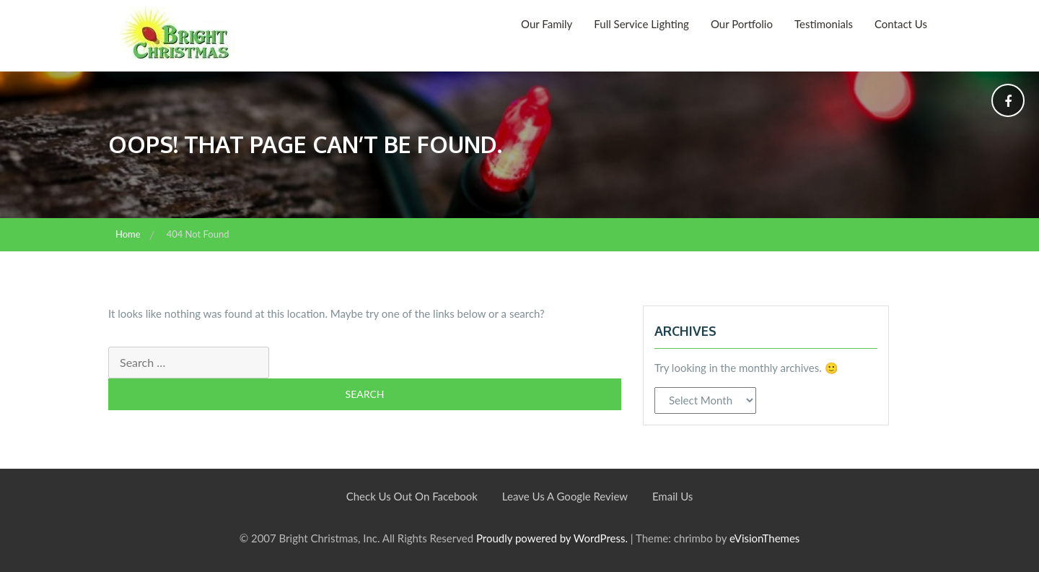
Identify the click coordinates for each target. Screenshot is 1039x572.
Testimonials (823, 23)
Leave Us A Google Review (565, 496)
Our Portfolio (742, 23)
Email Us (672, 496)
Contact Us (900, 23)
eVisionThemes (764, 538)
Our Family (546, 23)
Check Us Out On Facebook (412, 496)
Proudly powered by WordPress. (552, 538)
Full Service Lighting (641, 23)
